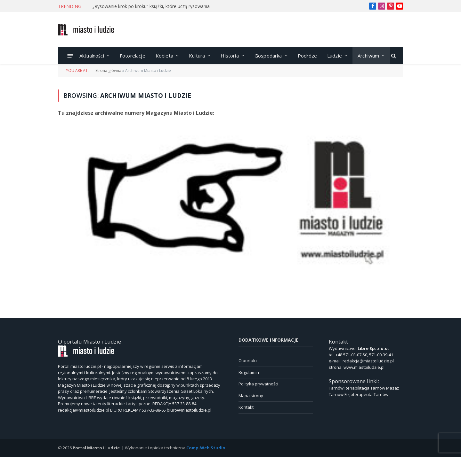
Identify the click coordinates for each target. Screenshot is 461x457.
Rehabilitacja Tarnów (364, 388)
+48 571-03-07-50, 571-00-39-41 (364, 355)
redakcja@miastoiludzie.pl (368, 361)
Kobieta (164, 55)
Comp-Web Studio (205, 448)
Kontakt (246, 407)
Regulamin (249, 372)
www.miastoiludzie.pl (364, 367)
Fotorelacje (132, 55)
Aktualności (91, 55)
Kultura (197, 55)
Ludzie (334, 55)
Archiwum (368, 55)
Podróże (307, 55)
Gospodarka (268, 55)
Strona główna (108, 70)
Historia (230, 55)
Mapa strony (251, 396)
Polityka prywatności (258, 384)
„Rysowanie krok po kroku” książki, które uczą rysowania (151, 6)
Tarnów (336, 388)
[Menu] (70, 55)
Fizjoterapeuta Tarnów (366, 394)
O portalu (248, 360)
